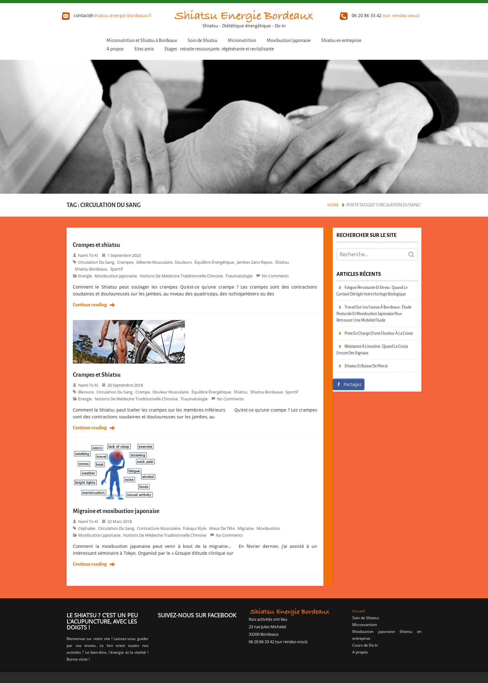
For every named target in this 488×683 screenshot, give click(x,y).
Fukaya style (194, 528)
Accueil (358, 611)
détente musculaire (154, 262)
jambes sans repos (254, 262)
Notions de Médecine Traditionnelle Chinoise (181, 276)
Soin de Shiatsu (202, 41)
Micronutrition (242, 41)
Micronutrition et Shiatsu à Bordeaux (141, 41)
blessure (86, 392)
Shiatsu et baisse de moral (366, 366)
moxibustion (268, 528)
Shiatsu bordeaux (91, 269)
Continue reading (90, 305)
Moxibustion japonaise (289, 41)
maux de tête (222, 528)
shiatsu (282, 262)
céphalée (86, 528)
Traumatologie (238, 276)
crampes (125, 262)
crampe (142, 392)
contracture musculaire (159, 528)
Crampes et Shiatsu (96, 375)
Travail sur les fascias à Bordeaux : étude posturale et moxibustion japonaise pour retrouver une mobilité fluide (373, 313)
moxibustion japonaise (116, 276)
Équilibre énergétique (214, 262)
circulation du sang (96, 262)
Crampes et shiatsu (96, 245)
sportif (116, 269)
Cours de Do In (365, 645)
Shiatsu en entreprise (341, 41)
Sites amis (144, 49)
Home (333, 205)
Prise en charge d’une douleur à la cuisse (379, 333)
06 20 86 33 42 (379, 15)
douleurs (183, 262)
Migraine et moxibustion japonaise (116, 511)
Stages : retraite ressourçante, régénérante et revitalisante (219, 49)
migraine (245, 528)
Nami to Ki (88, 255)
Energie (85, 276)
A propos (115, 49)
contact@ (107, 15)
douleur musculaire (170, 392)
